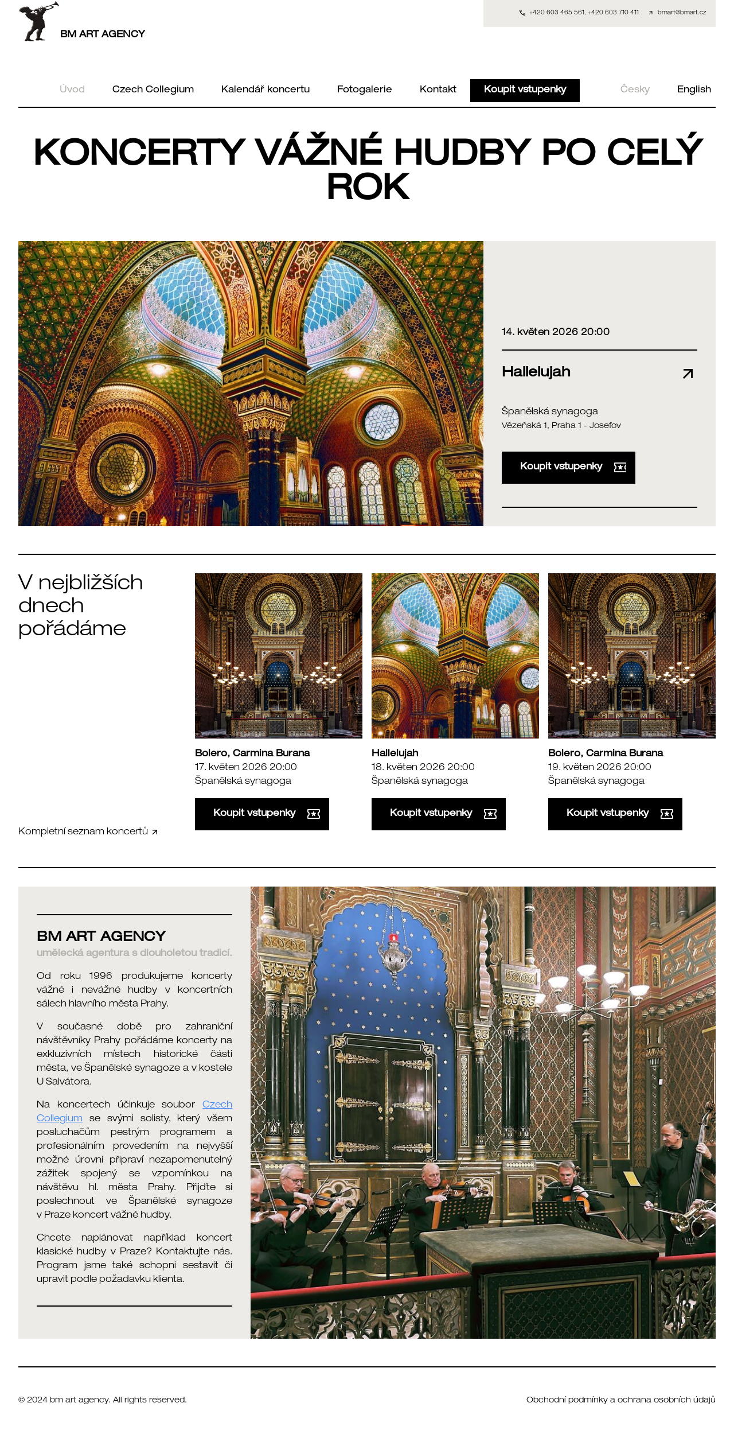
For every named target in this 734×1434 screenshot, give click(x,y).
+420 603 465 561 (556, 13)
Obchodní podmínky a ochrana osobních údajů (621, 1401)
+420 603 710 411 (613, 13)
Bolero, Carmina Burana (252, 754)
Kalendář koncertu (265, 90)
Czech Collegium (153, 90)
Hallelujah (395, 754)
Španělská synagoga (550, 412)
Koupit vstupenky (525, 90)
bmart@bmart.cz (682, 13)
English (694, 90)
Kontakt (438, 90)
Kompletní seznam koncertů (88, 832)
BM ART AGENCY (81, 21)
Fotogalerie (364, 90)
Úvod (72, 90)
